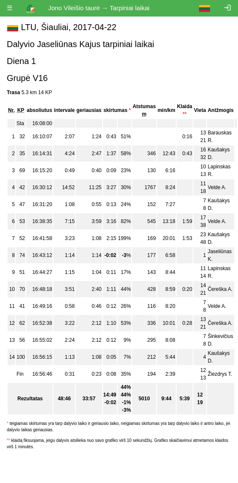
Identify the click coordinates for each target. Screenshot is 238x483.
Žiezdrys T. (220, 374)
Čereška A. (220, 289)
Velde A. (217, 187)
